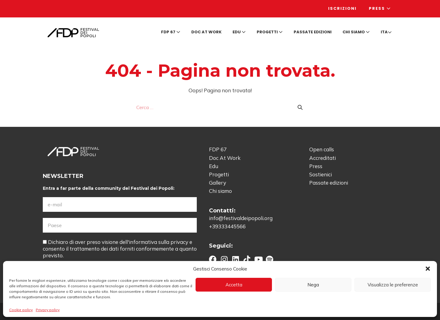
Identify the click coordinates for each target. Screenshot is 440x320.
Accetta (234, 285)
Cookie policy (21, 309)
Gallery (217, 182)
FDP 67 (170, 32)
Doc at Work (206, 32)
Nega (313, 285)
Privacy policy (48, 309)
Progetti (270, 32)
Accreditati (322, 158)
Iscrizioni (342, 8)
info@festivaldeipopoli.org (241, 218)
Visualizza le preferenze (393, 285)
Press (380, 8)
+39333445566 (227, 226)
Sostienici (320, 174)
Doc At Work (224, 158)
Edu (239, 32)
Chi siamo (356, 32)
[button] (428, 269)
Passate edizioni (313, 32)
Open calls (321, 149)
